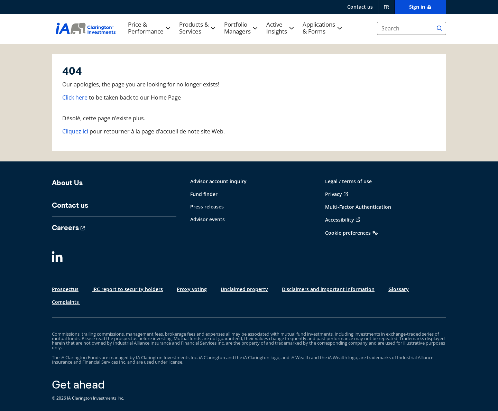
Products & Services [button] (194, 28)
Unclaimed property (244, 289)
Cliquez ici (75, 131)
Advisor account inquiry (218, 181)
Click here (74, 97)
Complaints (66, 302)
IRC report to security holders (127, 289)
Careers (65, 228)
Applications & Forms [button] (319, 28)
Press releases (207, 206)
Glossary (398, 289)
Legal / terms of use (348, 181)
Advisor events (207, 219)
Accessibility (339, 219)
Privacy (333, 194)
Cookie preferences (348, 233)
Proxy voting (192, 289)
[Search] (439, 28)
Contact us (360, 6)
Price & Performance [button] (146, 28)
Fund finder (204, 194)
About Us (67, 183)
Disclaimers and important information (328, 289)
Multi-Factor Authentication (358, 207)
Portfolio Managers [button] (237, 28)
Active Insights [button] (276, 28)
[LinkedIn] (57, 257)
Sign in (417, 6)
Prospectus (65, 289)
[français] (386, 7)
